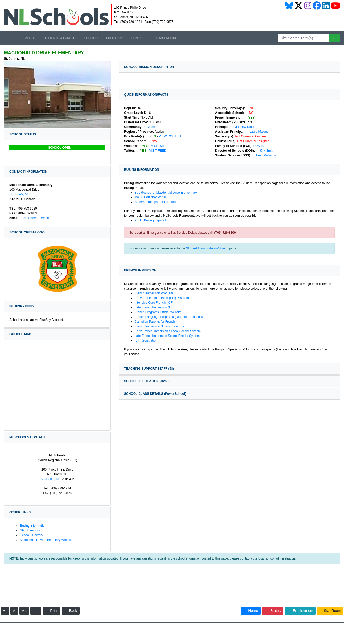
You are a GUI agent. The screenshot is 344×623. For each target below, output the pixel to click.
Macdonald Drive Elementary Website (46, 540)
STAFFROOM (164, 38)
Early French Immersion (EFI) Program (162, 298)
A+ (24, 611)
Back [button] (70, 611)
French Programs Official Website (160, 312)
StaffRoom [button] (330, 611)
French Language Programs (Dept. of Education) (171, 317)
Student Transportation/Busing (207, 248)
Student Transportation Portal (155, 202)
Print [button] (51, 611)
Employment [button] (300, 611)
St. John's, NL (19, 194)
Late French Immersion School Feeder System (167, 336)
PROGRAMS (115, 38)
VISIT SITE (161, 146)
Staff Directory (30, 530)
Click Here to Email (34, 218)
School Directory (31, 535)
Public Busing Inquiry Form (155, 220)
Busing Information (33, 526)
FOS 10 (258, 146)
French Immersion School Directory (159, 326)
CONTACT (138, 38)
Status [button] (272, 611)
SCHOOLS (91, 38)
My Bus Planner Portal (152, 197)
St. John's (150, 127)
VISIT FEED (159, 150)
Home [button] (250, 611)
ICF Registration (146, 340)
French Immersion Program (154, 293)
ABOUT (30, 38)
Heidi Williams (264, 155)
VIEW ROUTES (172, 136)
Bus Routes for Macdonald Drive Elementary (166, 192)
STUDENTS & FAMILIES (60, 38)
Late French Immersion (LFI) (154, 307)
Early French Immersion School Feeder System (168, 331)
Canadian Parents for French (157, 321)
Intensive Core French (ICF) (154, 303)
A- (5, 611)
